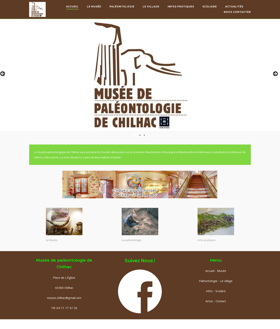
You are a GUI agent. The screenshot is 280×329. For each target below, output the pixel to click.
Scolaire (209, 6)
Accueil (72, 6)
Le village (226, 281)
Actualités (234, 6)
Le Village (151, 6)
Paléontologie (121, 6)
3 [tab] (144, 135)
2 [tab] (140, 135)
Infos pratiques (181, 6)
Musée (221, 271)
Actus (209, 301)
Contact (220, 301)
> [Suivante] (275, 74)
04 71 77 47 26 (67, 308)
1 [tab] (136, 135)
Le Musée (94, 6)
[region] (140, 75)
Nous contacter (237, 11)
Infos (209, 291)
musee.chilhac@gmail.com (64, 298)
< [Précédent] (3, 74)
